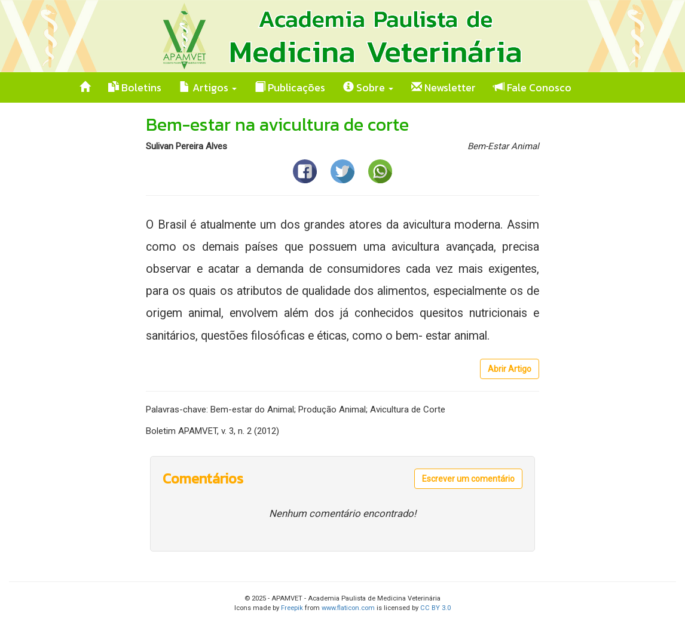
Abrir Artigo (509, 369)
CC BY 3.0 (435, 608)
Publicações (290, 88)
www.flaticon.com (348, 608)
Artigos (208, 88)
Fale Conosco (532, 88)
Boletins (134, 88)
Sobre (368, 88)
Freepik (292, 608)
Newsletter (443, 88)
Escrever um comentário (468, 479)
